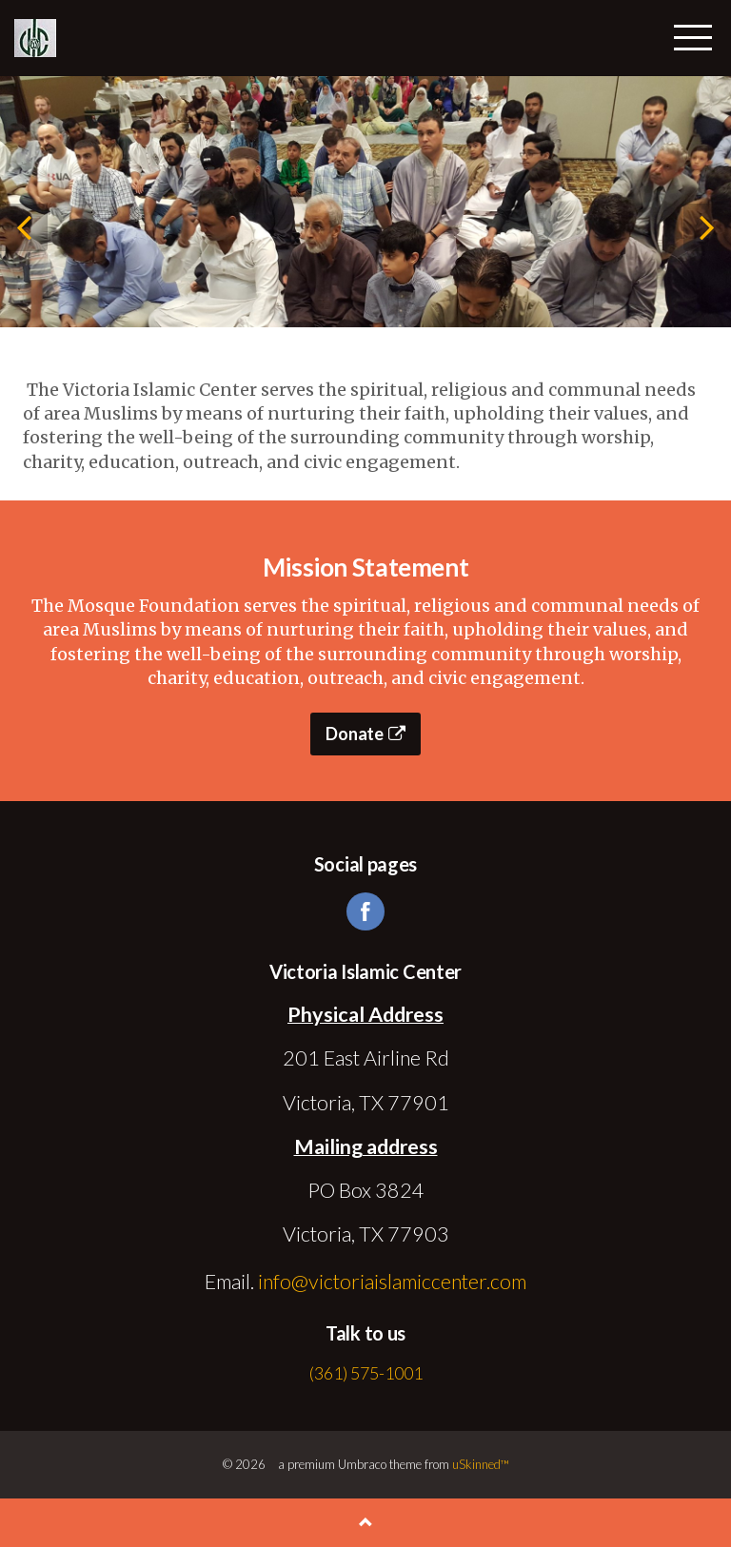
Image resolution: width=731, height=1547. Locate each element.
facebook (365, 911)
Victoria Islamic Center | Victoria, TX (35, 38)
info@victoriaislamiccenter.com (392, 1281)
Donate (365, 733)
